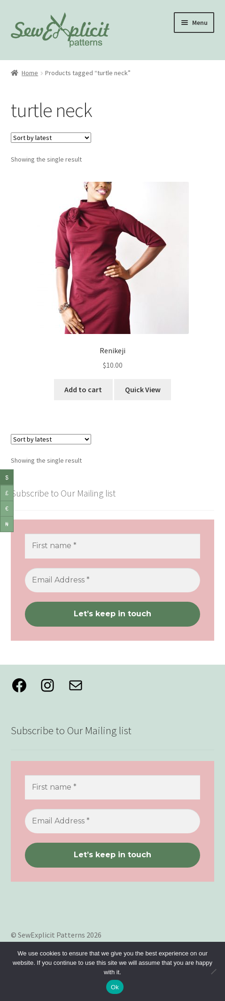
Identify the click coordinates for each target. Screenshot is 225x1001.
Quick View (143, 389)
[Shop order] (51, 137)
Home (30, 73)
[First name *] (113, 546)
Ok (115, 987)
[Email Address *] (113, 580)
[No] (213, 971)
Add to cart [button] (83, 389)
